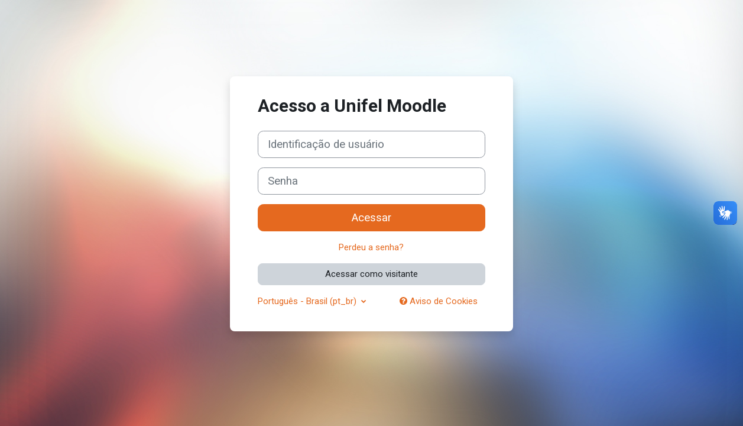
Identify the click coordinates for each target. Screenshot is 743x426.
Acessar (371, 217)
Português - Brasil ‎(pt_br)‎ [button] (308, 301)
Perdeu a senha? (371, 247)
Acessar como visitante (371, 274)
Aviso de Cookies (439, 301)
